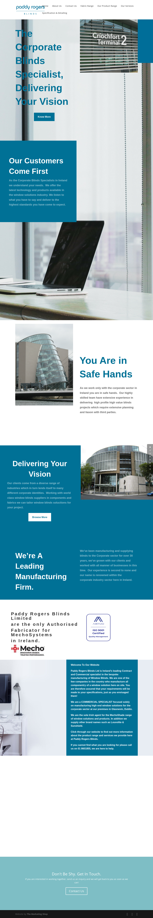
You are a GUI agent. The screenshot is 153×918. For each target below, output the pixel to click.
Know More (44, 116)
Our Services (127, 6)
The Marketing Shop (37, 914)
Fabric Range (87, 6)
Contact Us (71, 6)
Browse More (39, 517)
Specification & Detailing (54, 13)
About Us (57, 6)
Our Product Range (107, 6)
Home (45, 6)
